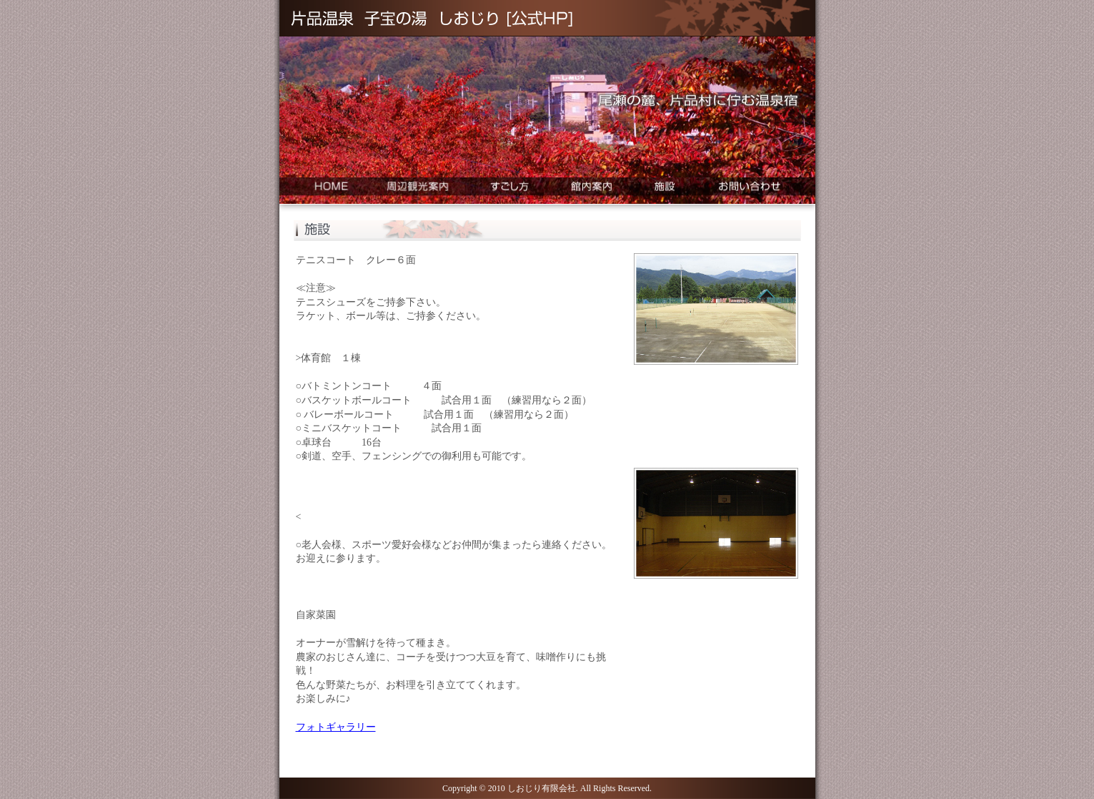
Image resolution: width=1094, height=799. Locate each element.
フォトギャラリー (336, 727)
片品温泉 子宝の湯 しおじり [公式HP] (431, 18)
